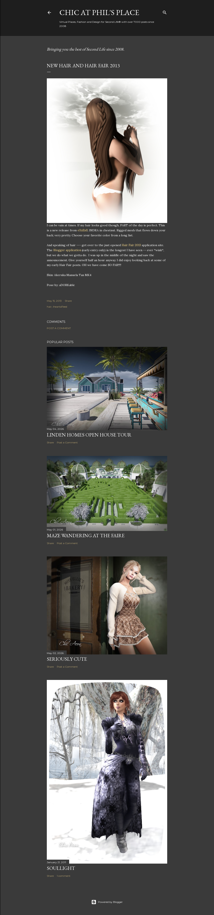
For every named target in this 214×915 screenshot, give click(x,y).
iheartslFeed (60, 306)
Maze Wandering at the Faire (86, 535)
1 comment (63, 875)
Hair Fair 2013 (131, 245)
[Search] (164, 12)
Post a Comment (59, 328)
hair (49, 306)
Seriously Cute (67, 659)
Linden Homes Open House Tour (89, 434)
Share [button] (68, 300)
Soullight (61, 868)
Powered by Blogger (107, 902)
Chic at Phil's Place (99, 12)
